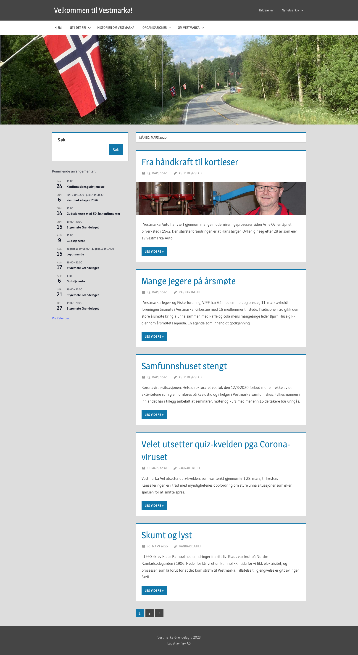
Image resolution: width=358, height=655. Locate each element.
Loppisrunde (75, 254)
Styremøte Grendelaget (83, 227)
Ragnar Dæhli (189, 292)
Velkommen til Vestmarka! (93, 10)
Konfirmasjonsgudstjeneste (86, 187)
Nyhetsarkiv (293, 10)
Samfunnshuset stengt (184, 365)
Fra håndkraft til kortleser (190, 161)
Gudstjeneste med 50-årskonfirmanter (93, 214)
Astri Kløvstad (190, 173)
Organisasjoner (156, 27)
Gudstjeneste (76, 241)
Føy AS (186, 643)
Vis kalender (60, 318)
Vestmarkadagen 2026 (82, 200)
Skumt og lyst (167, 535)
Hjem (58, 27)
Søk (62, 140)
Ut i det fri (80, 27)
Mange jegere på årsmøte (189, 280)
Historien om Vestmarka (115, 27)
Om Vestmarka (191, 27)
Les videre (153, 251)
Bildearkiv (266, 10)
